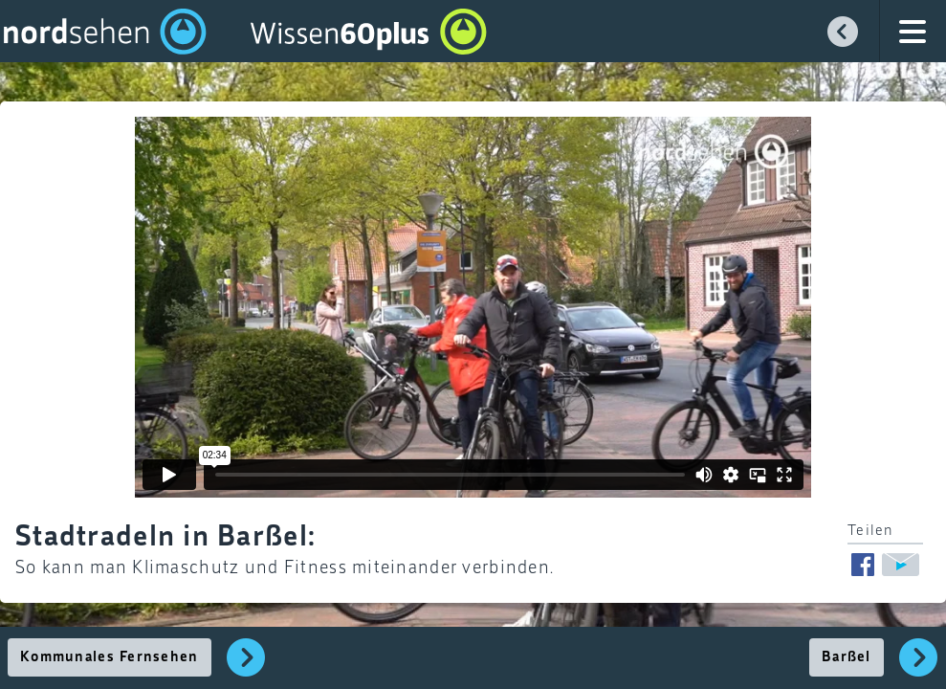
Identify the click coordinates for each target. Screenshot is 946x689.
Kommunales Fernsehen (109, 657)
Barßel (846, 657)
